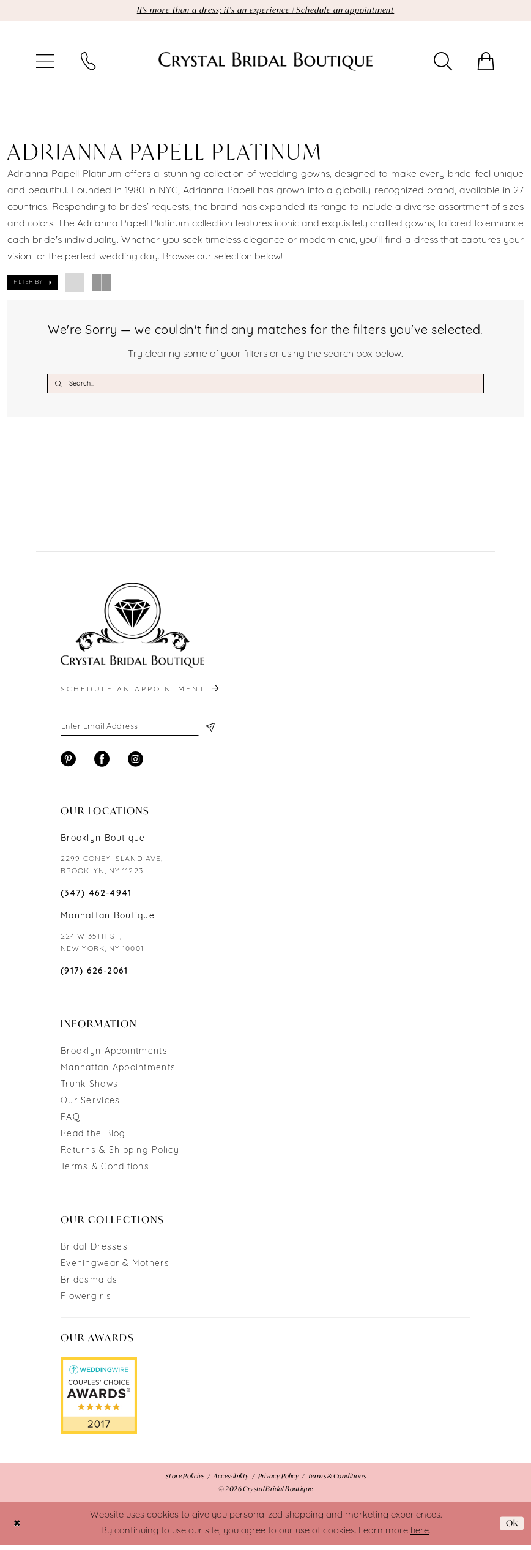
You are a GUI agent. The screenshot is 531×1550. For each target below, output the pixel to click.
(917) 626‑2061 (94, 976)
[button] (45, 62)
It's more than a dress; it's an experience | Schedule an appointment (266, 11)
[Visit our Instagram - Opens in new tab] (135, 764)
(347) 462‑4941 (96, 898)
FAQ (70, 1122)
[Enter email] (137, 730)
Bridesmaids (89, 1285)
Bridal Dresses (94, 1252)
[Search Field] (265, 385)
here (419, 1535)
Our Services (90, 1106)
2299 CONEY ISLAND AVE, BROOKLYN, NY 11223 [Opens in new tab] (112, 870)
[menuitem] (45, 62)
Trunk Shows (89, 1089)
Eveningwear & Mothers (115, 1268)
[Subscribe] (209, 730)
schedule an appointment (141, 692)
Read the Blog (93, 1139)
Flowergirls (86, 1301)
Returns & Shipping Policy (120, 1155)
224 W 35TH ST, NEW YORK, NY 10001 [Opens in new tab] (102, 948)
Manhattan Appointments (118, 1073)
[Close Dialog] (18, 1528)
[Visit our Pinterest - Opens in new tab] (68, 764)
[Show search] (442, 62)
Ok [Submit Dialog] (511, 1528)
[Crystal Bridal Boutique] (265, 62)
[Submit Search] (58, 385)
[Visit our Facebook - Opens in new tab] (102, 764)
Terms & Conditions (105, 1172)
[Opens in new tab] (99, 1401)
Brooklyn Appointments (114, 1056)
